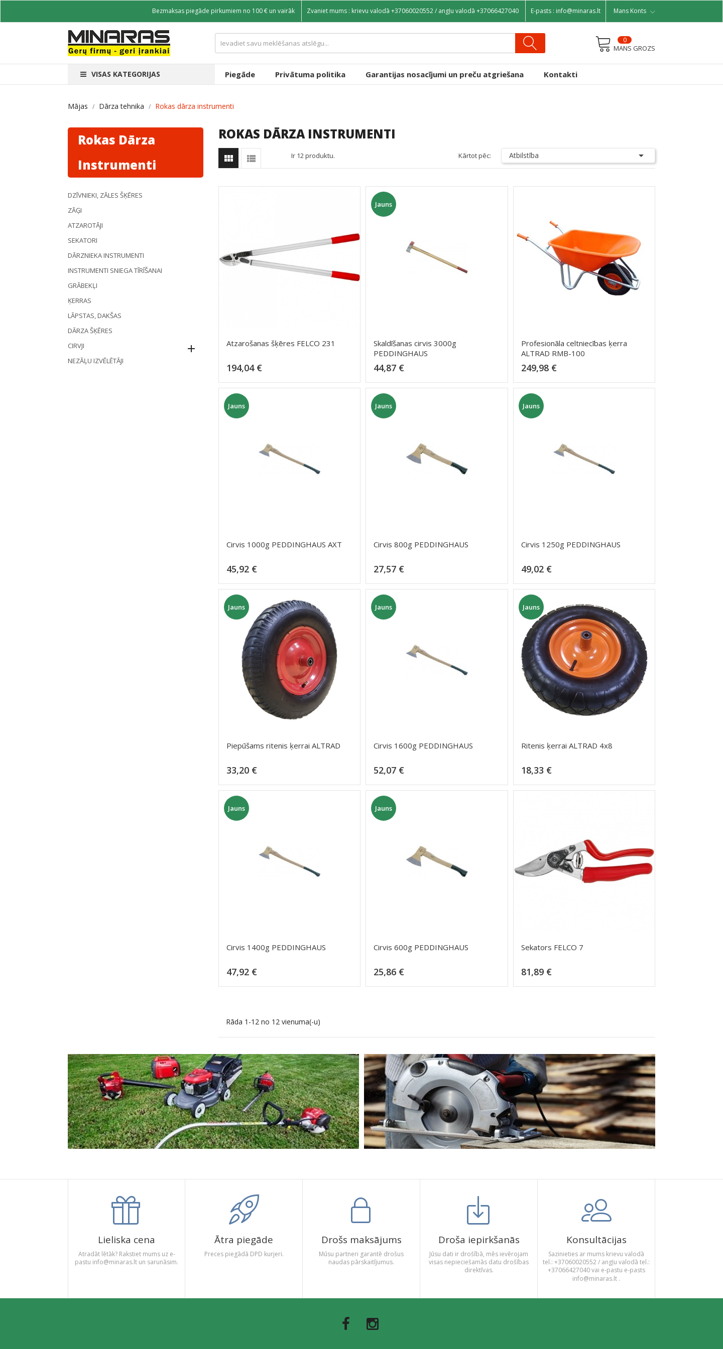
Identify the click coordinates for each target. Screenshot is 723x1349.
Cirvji (76, 345)
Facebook (346, 1324)
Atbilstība (578, 155)
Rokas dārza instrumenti (117, 152)
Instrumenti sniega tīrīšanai (115, 270)
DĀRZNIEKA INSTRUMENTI (106, 255)
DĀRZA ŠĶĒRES (90, 330)
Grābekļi (82, 285)
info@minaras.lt (578, 11)
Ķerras (79, 300)
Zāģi (75, 210)
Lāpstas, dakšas (95, 315)
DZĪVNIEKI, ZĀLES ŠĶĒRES (105, 195)
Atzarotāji (85, 225)
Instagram (373, 1324)
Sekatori (82, 240)
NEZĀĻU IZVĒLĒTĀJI (96, 360)
